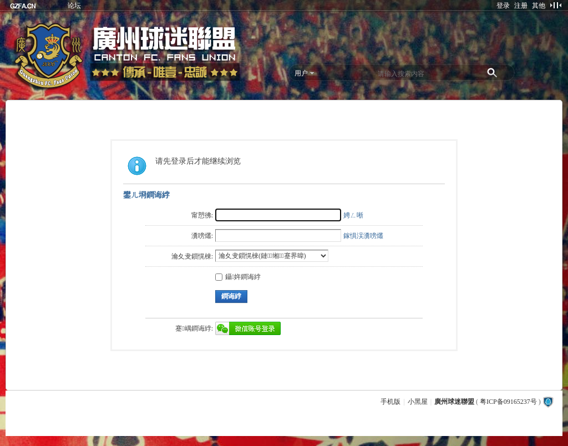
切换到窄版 (555, 5)
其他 (538, 5)
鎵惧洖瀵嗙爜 (363, 236)
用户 (301, 73)
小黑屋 (418, 402)
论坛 (74, 5)
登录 (503, 5)
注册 (521, 5)
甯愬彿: (202, 215)
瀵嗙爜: (202, 236)
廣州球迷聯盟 (454, 402)
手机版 (390, 402)
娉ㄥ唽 (353, 215)
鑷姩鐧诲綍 (238, 277)
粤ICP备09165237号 (508, 402)
